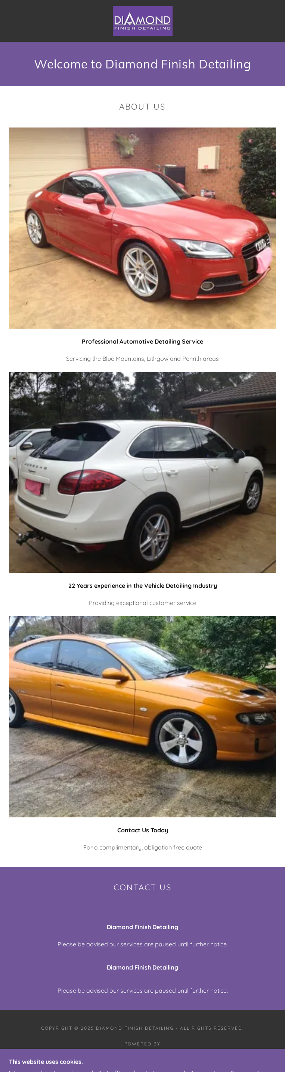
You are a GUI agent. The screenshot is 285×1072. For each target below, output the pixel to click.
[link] (143, 21)
